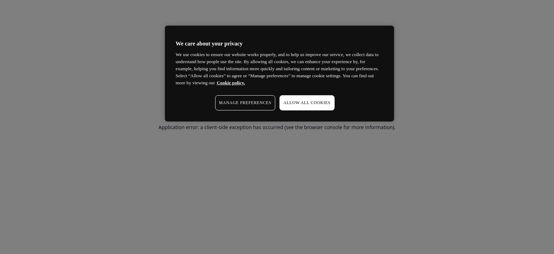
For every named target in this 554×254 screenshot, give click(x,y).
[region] (279, 73)
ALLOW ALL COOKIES (307, 102)
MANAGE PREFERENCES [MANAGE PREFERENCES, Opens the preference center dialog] (245, 102)
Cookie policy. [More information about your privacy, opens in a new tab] (231, 82)
